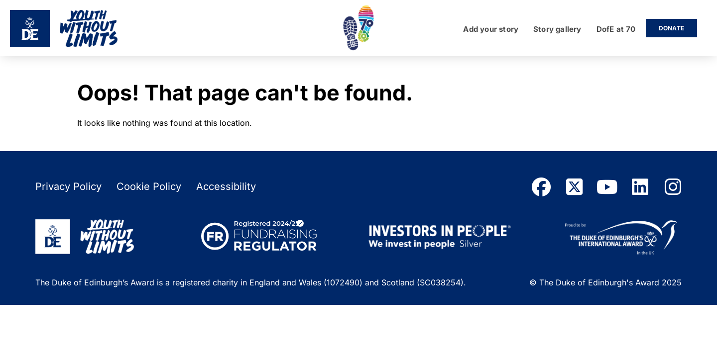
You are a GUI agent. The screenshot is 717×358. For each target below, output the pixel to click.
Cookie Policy (149, 186)
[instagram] (673, 187)
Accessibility (226, 186)
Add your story (490, 29)
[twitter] (574, 187)
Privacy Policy (68, 186)
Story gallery (557, 29)
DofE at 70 (616, 29)
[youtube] (607, 187)
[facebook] (541, 187)
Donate (672, 28)
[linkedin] (640, 187)
